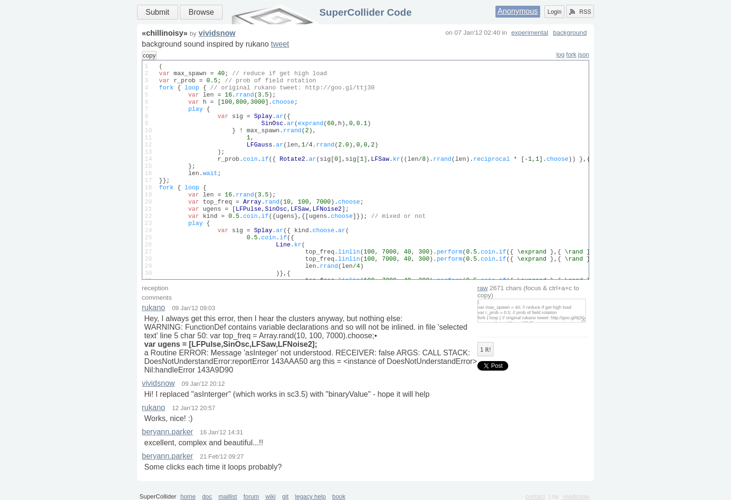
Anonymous (518, 11)
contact (535, 496)
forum (251, 496)
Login (554, 12)
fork (571, 54)
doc (207, 496)
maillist (227, 496)
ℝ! (485, 349)
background (570, 32)
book (339, 496)
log (560, 54)
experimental (529, 32)
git (285, 496)
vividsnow (216, 33)
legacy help (310, 496)
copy (149, 55)
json (583, 54)
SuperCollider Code (365, 12)
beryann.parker (167, 432)
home (188, 496)
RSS (580, 12)
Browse (201, 12)
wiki (271, 496)
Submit (157, 12)
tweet (280, 44)
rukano (153, 308)
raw (482, 288)
